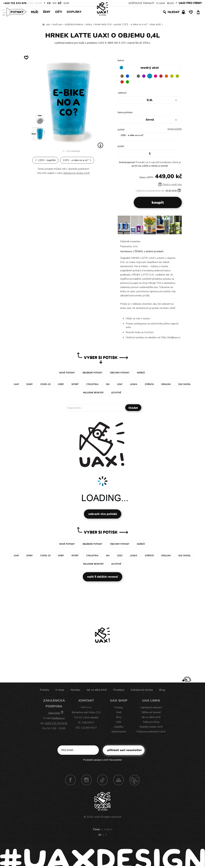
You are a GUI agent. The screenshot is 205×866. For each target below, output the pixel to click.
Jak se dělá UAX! (97, 690)
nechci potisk (175, 129)
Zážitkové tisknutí (151, 713)
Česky (96, 830)
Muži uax (57, 24)
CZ (49, 3)
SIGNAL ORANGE (172, 76)
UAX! (97, 817)
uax (48, 24)
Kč (60, 3)
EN (54, 3)
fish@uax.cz (58, 719)
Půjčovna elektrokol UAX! (151, 732)
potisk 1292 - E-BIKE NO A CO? (131, 24)
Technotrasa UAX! (134, 780)
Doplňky (74, 12)
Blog (162, 690)
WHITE (135, 76)
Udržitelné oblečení (151, 708)
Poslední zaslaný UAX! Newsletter (102, 760)
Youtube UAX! (118, 780)
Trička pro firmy (151, 723)
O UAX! (160, 3)
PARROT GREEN (141, 82)
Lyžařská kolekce (74, 24)
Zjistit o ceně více (170, 185)
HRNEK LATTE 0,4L (103, 24)
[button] (178, 226)
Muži (34, 12)
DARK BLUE (129, 76)
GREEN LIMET (129, 82)
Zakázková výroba (142, 690)
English (108, 830)
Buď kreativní (118, 732)
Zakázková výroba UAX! (76, 173)
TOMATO (135, 82)
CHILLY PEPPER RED (166, 76)
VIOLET (147, 76)
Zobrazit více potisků (102, 515)
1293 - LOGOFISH (45, 160)
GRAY (141, 76)
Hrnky (89, 24)
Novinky (75, 690)
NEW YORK (122, 82)
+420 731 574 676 (14, 3)
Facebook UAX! (70, 780)
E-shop (60, 690)
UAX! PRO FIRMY (190, 3)
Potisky (18, 11)
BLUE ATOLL (155, 24)
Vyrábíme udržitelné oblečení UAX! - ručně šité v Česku (43, 24)
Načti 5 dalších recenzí (102, 577)
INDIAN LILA (160, 76)
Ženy (46, 12)
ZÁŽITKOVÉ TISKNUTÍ (141, 3)
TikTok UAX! (102, 780)
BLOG (170, 3)
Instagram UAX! (86, 780)
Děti (58, 12)
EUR (66, 3)
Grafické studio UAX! (151, 727)
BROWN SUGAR (122, 76)
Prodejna (118, 690)
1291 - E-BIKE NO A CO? (77, 160)
